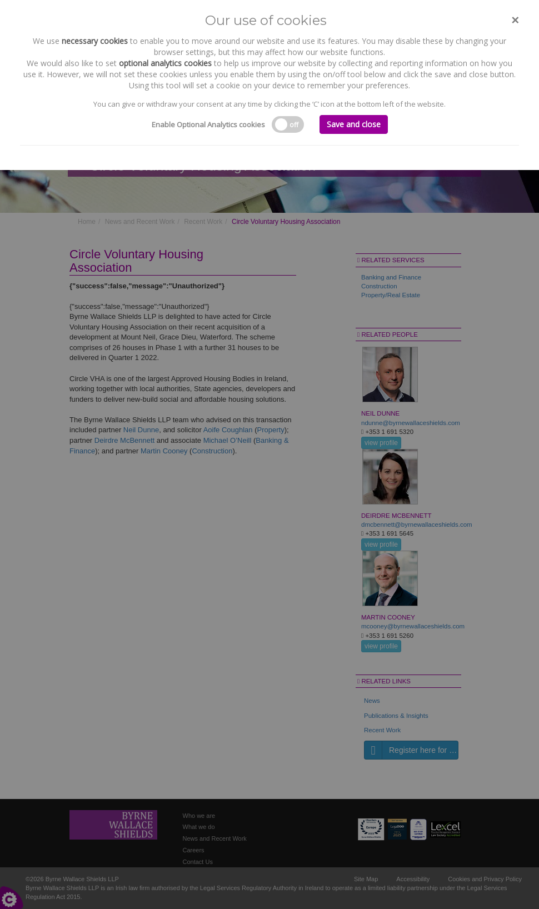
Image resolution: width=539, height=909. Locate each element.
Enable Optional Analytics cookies (208, 124)
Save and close (354, 124)
